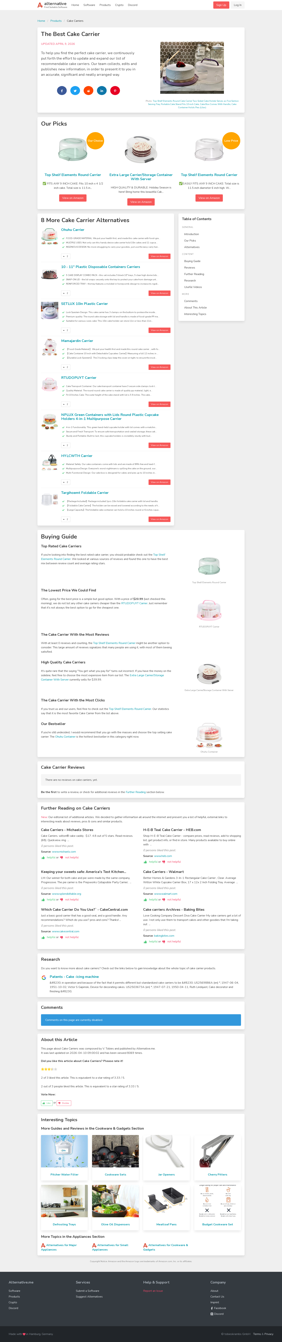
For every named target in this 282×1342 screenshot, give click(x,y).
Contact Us (217, 1297)
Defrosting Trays (64, 1224)
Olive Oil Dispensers (115, 1224)
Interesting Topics (195, 314)
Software (89, 5)
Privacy (268, 1334)
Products (105, 5)
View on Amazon (72, 198)
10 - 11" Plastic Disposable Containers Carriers (100, 266)
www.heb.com (163, 856)
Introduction (191, 234)
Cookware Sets (115, 1175)
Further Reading (194, 274)
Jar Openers (166, 1175)
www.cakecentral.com (65, 931)
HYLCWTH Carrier (76, 455)
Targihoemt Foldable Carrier (85, 492)
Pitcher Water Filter (64, 1175)
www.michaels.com (64, 852)
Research (190, 281)
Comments (191, 301)
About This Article (195, 308)
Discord (132, 5)
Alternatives (192, 247)
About (214, 1291)
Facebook (218, 1308)
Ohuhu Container (65, 737)
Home (75, 5)
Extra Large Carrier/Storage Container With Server (141, 176)
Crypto (119, 5)
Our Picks (190, 241)
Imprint (214, 1302)
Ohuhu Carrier (72, 229)
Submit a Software (87, 1291)
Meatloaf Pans (166, 1224)
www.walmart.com (165, 894)
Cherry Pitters (217, 1175)
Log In (238, 5)
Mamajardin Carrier (77, 340)
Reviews (189, 268)
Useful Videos (193, 287)
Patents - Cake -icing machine (74, 976)
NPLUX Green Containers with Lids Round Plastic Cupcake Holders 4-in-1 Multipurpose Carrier (110, 416)
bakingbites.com (164, 936)
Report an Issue (153, 1291)
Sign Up (221, 5)
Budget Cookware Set (217, 1224)
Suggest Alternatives (89, 1297)
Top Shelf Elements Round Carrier (73, 174)
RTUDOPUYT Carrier (78, 377)
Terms (257, 1334)
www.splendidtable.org (66, 894)
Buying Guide (192, 261)
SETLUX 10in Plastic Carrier (84, 303)
